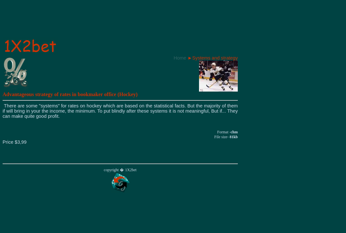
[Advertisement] (120, 22)
